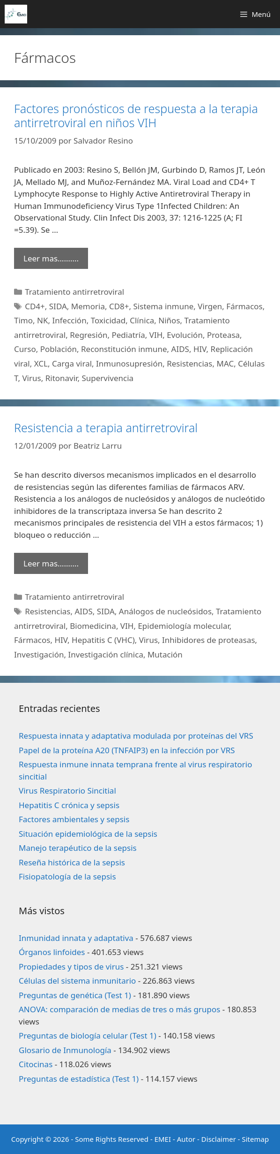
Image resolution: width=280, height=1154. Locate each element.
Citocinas (35, 1064)
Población (58, 349)
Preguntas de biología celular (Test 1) (87, 1035)
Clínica (142, 320)
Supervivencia (107, 378)
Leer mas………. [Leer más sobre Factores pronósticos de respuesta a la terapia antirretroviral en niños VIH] (51, 258)
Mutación (165, 654)
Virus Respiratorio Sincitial (67, 790)
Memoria (88, 306)
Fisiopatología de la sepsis (67, 876)
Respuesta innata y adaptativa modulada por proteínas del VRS (136, 735)
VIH (156, 334)
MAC (225, 363)
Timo (23, 320)
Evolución (185, 334)
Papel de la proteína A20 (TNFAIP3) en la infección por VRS (127, 750)
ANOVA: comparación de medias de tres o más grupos (119, 1009)
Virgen (210, 306)
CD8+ (119, 306)
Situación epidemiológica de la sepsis (88, 833)
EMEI (164, 1139)
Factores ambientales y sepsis (74, 819)
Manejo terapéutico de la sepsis (78, 847)
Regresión (88, 334)
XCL (41, 363)
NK (42, 320)
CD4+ (35, 306)
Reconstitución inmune (124, 349)
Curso (25, 349)
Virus (31, 378)
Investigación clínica (105, 654)
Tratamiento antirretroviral (74, 291)
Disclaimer (218, 1139)
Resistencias (189, 363)
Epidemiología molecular (183, 625)
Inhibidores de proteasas (208, 639)
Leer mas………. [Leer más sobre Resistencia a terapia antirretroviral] (51, 563)
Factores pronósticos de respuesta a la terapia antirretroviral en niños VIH (136, 115)
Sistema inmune (163, 306)
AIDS (180, 349)
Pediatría (128, 334)
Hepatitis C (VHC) (103, 639)
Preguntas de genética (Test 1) (75, 995)
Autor (186, 1139)
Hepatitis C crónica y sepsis (69, 805)
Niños (169, 320)
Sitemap (255, 1139)
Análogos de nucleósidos (165, 611)
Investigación (39, 654)
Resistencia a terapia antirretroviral (106, 428)
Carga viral (72, 363)
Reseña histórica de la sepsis (72, 862)
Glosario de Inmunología (65, 1050)
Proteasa (223, 334)
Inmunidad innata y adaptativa (76, 937)
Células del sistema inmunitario (77, 980)
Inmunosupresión (129, 363)
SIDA (58, 306)
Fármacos (244, 306)
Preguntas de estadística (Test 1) (79, 1078)
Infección (69, 320)
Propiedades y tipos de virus (71, 966)
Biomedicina (93, 625)
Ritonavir (61, 378)
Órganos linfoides (52, 952)
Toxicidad (108, 320)
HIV (199, 349)
